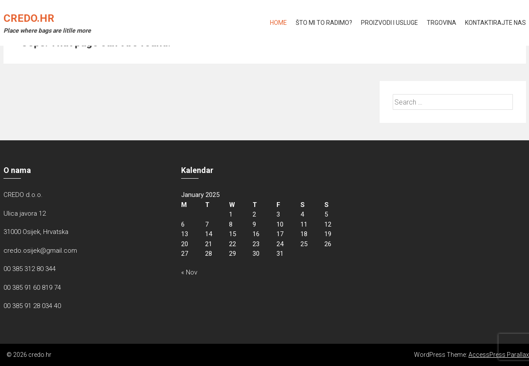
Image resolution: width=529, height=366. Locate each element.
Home (278, 22)
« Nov (189, 272)
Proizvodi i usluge (389, 22)
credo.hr (28, 18)
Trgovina (441, 22)
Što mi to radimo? (324, 22)
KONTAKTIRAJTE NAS (495, 22)
